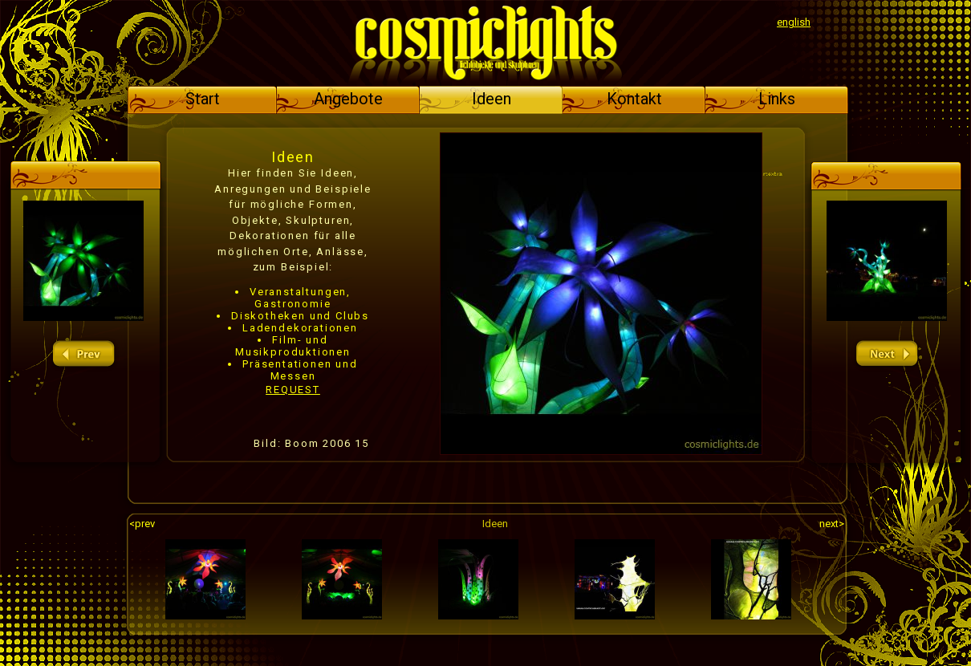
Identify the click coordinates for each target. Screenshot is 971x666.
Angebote (348, 98)
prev (83, 354)
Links (776, 98)
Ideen (491, 98)
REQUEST (293, 390)
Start (202, 98)
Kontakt (634, 98)
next (886, 354)
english (794, 22)
